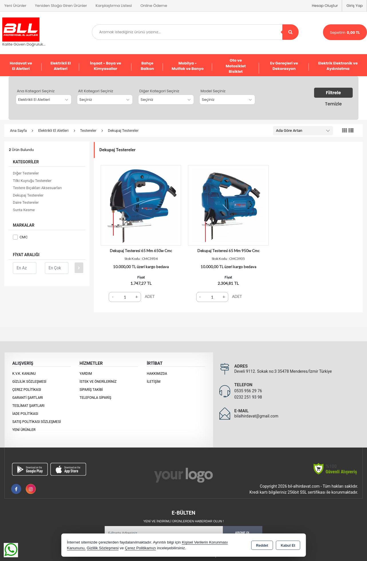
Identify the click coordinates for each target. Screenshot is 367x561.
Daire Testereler (26, 202)
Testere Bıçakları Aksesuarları (37, 188)
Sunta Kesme (24, 210)
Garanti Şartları (27, 398)
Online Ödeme (153, 5)
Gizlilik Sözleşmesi (29, 382)
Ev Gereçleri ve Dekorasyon (284, 66)
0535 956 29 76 (248, 391)
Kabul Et (288, 546)
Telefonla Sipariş (95, 398)
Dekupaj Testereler (28, 195)
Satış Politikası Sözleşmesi (36, 422)
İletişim (153, 382)
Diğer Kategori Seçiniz (159, 91)
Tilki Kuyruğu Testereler (32, 180)
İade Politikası (25, 414)
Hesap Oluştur (325, 5)
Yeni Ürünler (23, 430)
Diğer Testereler (26, 173)
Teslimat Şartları (28, 406)
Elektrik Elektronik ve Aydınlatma (338, 66)
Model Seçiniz (213, 91)
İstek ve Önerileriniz (98, 382)
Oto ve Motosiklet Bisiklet (236, 66)
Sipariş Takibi (91, 390)
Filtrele (333, 93)
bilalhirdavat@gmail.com (256, 416)
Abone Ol (242, 533)
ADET (150, 296)
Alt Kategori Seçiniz (95, 91)
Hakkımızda (157, 374)
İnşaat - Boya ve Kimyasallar (105, 66)
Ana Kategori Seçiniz (36, 91)
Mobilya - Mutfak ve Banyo (188, 66)
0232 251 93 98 (248, 397)
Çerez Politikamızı (140, 548)
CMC (20, 237)
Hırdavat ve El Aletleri (21, 66)
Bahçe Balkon (147, 66)
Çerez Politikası (26, 390)
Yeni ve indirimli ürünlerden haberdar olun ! (183, 521)
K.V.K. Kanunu (24, 374)
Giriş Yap (354, 5)
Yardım (86, 374)
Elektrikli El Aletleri (60, 66)
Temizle (333, 104)
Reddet (262, 546)
